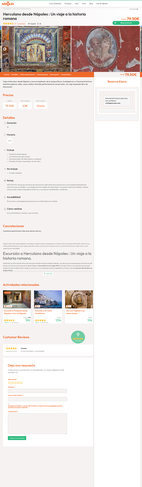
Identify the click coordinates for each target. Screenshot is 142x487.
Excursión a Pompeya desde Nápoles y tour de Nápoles (16, 312)
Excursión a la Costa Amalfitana (43, 312)
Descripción (54, 75)
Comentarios (66, 75)
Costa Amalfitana (55, 4)
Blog (91, 4)
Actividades (7, 9)
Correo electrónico (16, 395)
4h (69, 306)
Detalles (15, 75)
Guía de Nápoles (102, 4)
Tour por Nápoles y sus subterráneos (75, 312)
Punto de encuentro (27, 75)
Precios (6, 75)
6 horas (9, 306)
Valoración (12, 379)
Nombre (11, 387)
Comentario (13, 411)
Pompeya (68, 4)
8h (38, 306)
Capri (76, 4)
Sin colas (7, 292)
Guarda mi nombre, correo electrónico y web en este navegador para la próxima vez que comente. (35, 406)
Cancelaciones (42, 75)
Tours (84, 4)
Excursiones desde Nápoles (22, 9)
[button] (126, 23)
